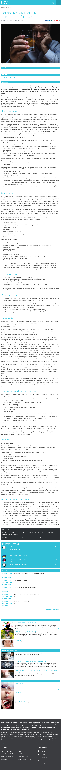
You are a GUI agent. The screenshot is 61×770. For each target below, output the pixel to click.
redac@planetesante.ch (44, 766)
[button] (46, 20)
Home (3, 7)
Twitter (41, 754)
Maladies (8, 7)
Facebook (42, 751)
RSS (40, 761)
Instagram (42, 757)
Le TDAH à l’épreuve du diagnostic (26, 622)
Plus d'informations (6, 743)
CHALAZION (18, 640)
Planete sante (4, 2)
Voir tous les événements (52, 609)
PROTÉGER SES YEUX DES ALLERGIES (25, 631)
